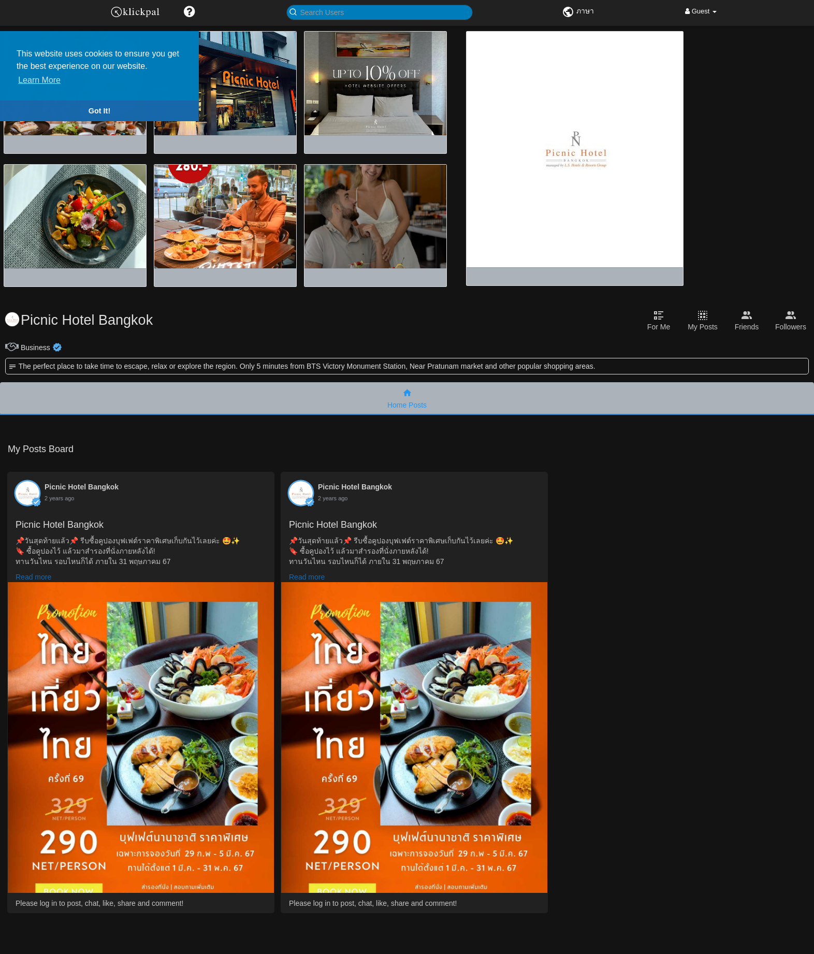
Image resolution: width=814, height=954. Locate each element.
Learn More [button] (39, 80)
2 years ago (59, 498)
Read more (33, 577)
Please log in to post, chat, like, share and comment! (100, 903)
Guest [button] (701, 11)
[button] (189, 11)
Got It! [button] (99, 111)
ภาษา (578, 11)
